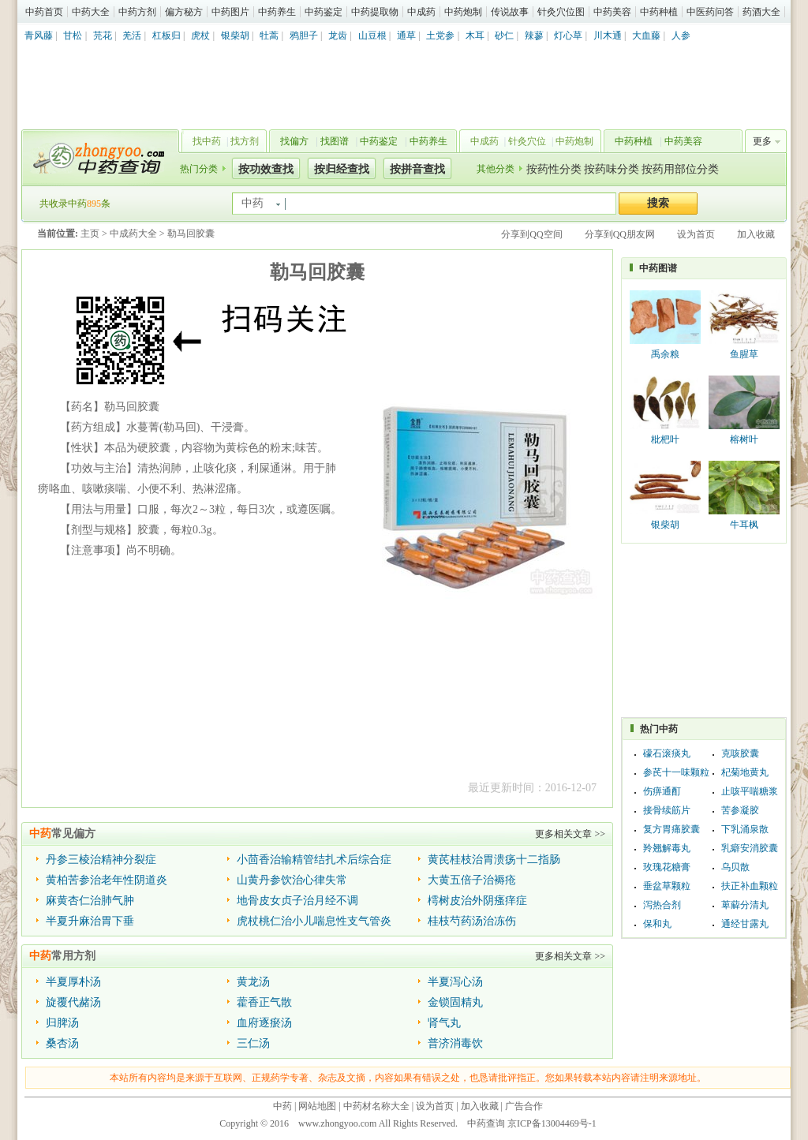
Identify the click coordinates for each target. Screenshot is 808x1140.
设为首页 (696, 234)
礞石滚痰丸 (666, 753)
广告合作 (524, 1106)
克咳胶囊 (740, 753)
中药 (282, 1106)
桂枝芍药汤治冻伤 (472, 921)
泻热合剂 (662, 904)
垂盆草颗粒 (666, 885)
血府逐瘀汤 (264, 1023)
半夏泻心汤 (455, 982)
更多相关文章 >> (570, 833)
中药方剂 (137, 11)
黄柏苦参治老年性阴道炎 (106, 880)
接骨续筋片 (666, 810)
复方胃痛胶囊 (671, 829)
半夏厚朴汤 (73, 982)
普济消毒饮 (455, 1043)
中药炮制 (463, 11)
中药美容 (612, 11)
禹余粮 (665, 354)
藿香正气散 (264, 1002)
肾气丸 (444, 1023)
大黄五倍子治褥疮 (472, 880)
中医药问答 (710, 11)
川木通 (607, 35)
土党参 (440, 35)
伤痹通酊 (662, 791)
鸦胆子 (304, 35)
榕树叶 (744, 439)
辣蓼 (534, 35)
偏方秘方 (184, 11)
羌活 (131, 35)
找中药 (207, 141)
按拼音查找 (417, 169)
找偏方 (294, 141)
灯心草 (568, 35)
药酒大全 (761, 11)
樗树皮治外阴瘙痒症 (477, 900)
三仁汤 (253, 1043)
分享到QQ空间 (531, 234)
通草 (406, 35)
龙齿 (337, 35)
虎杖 (200, 35)
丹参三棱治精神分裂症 (101, 859)
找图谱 (334, 141)
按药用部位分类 (680, 169)
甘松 (72, 35)
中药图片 (230, 11)
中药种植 (659, 11)
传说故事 (510, 11)
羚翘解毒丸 (666, 848)
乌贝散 (735, 867)
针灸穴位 (527, 141)
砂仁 (504, 35)
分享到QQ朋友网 (620, 234)
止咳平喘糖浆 (749, 791)
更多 (762, 141)
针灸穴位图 (561, 11)
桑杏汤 (62, 1043)
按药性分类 (554, 169)
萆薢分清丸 (745, 904)
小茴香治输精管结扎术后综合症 (314, 859)
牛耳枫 (744, 524)
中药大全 (91, 11)
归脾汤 (62, 1023)
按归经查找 (341, 169)
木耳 (475, 35)
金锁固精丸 (455, 1002)
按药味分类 (611, 169)
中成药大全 (133, 233)
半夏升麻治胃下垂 (90, 921)
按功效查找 (266, 169)
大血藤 (646, 35)
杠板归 (166, 35)
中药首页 (44, 11)
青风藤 (38, 35)
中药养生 (277, 11)
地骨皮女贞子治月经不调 (297, 900)
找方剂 (244, 141)
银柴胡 (235, 35)
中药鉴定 (323, 11)
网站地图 (317, 1106)
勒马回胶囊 (191, 233)
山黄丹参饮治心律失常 (292, 880)
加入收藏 (756, 234)
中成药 (421, 11)
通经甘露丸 (745, 923)
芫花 (102, 35)
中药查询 (97, 158)
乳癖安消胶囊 (749, 848)
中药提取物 (374, 11)
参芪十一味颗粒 (676, 772)
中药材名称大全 (376, 1106)
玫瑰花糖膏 (666, 867)
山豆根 (372, 35)
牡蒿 (269, 35)
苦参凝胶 (740, 810)
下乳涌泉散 (745, 829)
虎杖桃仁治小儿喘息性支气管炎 (314, 921)
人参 (680, 35)
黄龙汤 (253, 982)
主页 (89, 233)
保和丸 (657, 923)
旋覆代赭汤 (73, 1002)
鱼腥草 (744, 354)
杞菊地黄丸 (745, 772)
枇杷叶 (665, 439)
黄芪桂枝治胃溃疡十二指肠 (494, 859)
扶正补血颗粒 (749, 885)
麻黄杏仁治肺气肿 (90, 900)
